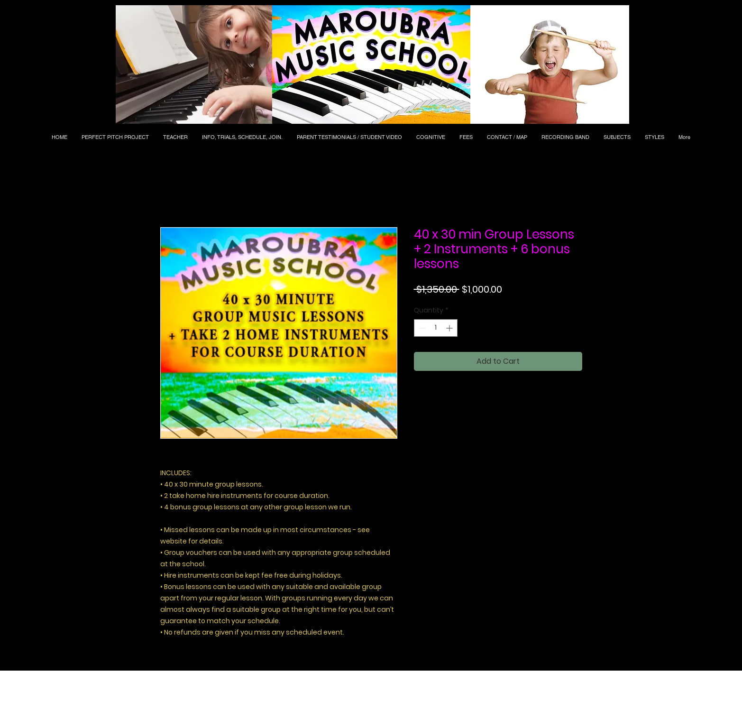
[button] (194, 64)
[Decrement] (421, 328)
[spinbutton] (435, 328)
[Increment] (450, 328)
